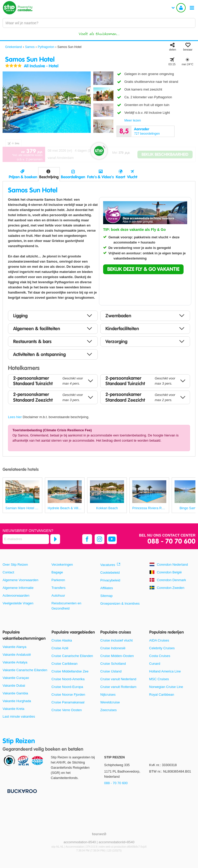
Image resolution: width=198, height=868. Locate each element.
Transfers (58, 588)
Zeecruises (108, 710)
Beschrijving (49, 177)
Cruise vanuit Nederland (118, 679)
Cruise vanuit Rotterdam (118, 687)
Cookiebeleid (110, 572)
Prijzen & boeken (23, 177)
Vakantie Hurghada (17, 701)
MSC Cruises (159, 679)
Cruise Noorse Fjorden (68, 694)
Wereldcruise (110, 702)
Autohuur (58, 595)
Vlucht (132, 177)
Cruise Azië (60, 648)
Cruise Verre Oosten (67, 710)
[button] (143, 269)
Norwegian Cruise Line (166, 687)
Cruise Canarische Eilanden (72, 656)
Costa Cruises (159, 656)
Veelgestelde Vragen (18, 603)
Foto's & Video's (100, 177)
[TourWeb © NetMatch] (99, 833)
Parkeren (58, 580)
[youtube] (112, 539)
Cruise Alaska (62, 640)
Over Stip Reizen (15, 564)
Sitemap (106, 596)
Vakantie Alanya (14, 647)
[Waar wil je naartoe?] (99, 23)
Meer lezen (132, 120)
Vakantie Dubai (14, 685)
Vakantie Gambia (15, 693)
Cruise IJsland (110, 671)
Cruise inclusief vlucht (116, 640)
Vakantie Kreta (13, 709)
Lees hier (15, 417)
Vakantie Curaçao (16, 678)
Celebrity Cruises (162, 648)
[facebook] (87, 539)
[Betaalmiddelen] (21, 791)
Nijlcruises (108, 694)
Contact (8, 572)
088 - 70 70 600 (171, 542)
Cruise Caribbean (65, 664)
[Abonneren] (55, 539)
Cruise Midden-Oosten (117, 656)
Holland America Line (165, 671)
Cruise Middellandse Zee (70, 671)
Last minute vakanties (19, 716)
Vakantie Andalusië (17, 654)
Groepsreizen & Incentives (119, 603)
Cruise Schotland (113, 664)
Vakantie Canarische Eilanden (25, 670)
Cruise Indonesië (113, 648)
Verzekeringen (62, 564)
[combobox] (99, 23)
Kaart (120, 177)
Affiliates (106, 588)
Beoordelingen (73, 177)
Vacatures (107, 565)
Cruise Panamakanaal (68, 702)
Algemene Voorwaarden (20, 580)
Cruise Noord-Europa (67, 687)
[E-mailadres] (26, 539)
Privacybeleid (110, 580)
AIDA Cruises (159, 640)
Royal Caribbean (161, 694)
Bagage (57, 572)
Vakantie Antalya (15, 662)
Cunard (154, 664)
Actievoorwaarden (16, 595)
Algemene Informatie (18, 588)
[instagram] (99, 539)
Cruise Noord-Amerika (68, 679)
